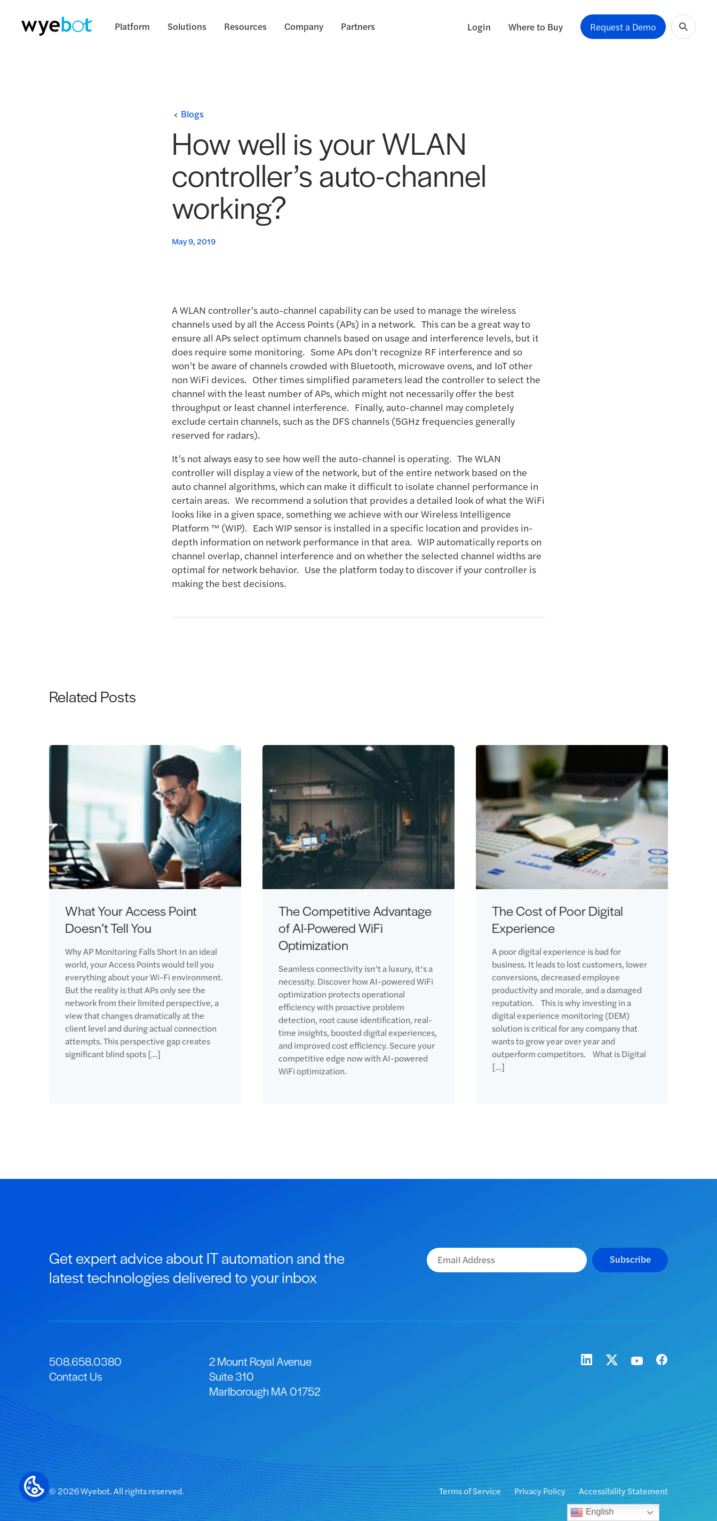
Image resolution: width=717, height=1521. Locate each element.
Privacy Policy (540, 1491)
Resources (245, 26)
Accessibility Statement (623, 1491)
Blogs (192, 113)
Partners (358, 26)
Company (303, 26)
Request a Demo (623, 26)
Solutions (187, 26)
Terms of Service (471, 1491)
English (592, 1512)
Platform (132, 26)
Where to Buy (535, 26)
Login (479, 26)
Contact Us (75, 1376)
